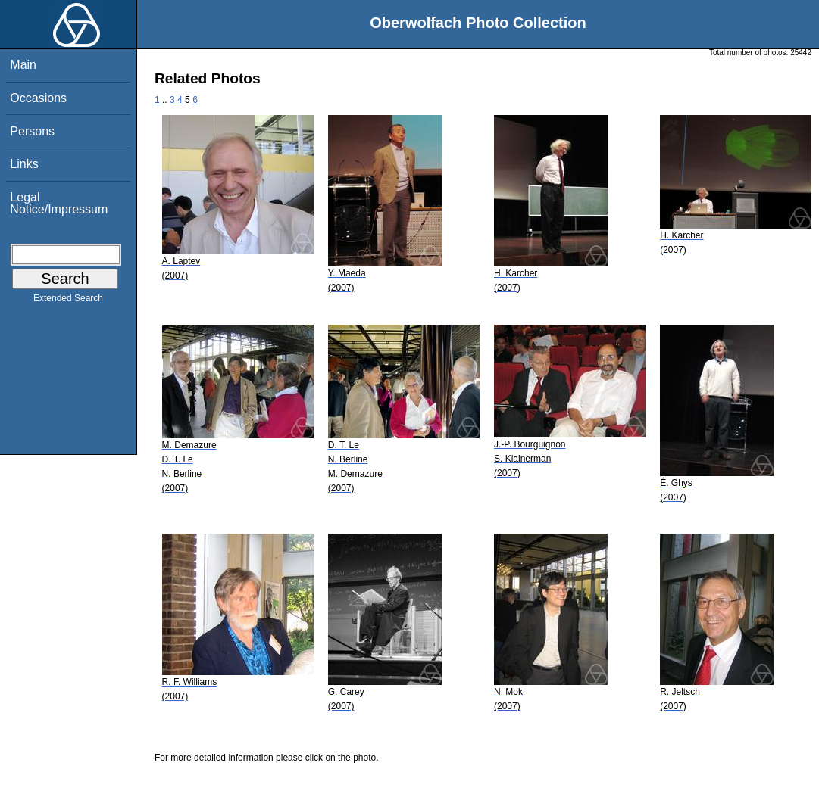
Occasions (38, 98)
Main (23, 64)
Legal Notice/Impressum (59, 203)
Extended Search (68, 301)
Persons (32, 131)
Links (24, 163)
